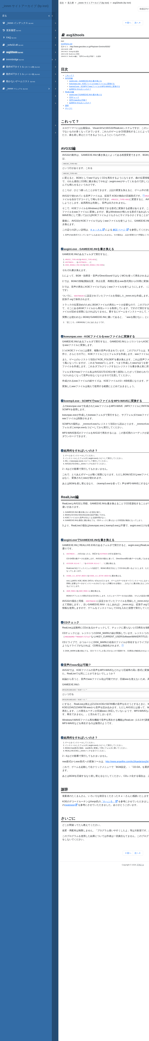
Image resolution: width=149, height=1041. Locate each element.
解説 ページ (119, 229)
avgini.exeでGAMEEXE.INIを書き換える (85, 95)
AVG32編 (69, 78)
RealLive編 (69, 92)
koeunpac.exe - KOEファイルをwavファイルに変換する (92, 84)
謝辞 (67, 105)
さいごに (68, 108)
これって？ (69, 75)
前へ (127, 23)
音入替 (71, 3)
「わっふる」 (108, 801)
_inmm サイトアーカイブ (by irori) (93, 3)
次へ (137, 23)
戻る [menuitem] (27, 15)
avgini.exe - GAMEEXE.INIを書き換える (85, 81)
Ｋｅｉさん (96, 229)
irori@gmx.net (66, 44)
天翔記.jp (140, 865)
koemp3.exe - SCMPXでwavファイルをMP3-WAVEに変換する (94, 86)
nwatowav (70, 805)
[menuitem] (26, 23)
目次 (62, 3)
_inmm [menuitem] (27, 88)
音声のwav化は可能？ (78, 100)
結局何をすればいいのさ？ (80, 89)
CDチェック (74, 97)
